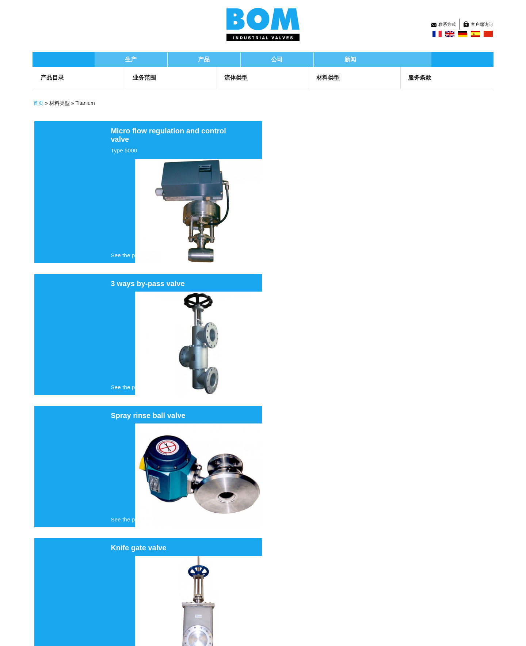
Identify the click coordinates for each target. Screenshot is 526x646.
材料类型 (326, 78)
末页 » (294, 524)
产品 (226, 59)
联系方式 (433, 12)
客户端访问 (470, 12)
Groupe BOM (75, 582)
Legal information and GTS (183, 633)
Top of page (388, 633)
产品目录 (63, 78)
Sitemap (54, 633)
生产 (153, 59)
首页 (49, 103)
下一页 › (270, 524)
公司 (299, 59)
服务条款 (413, 78)
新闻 (372, 59)
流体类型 (238, 78)
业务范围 (150, 78)
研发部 (162, 592)
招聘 (269, 601)
